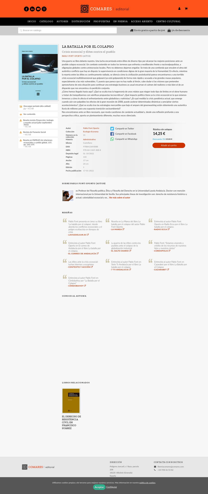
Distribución (81, 21)
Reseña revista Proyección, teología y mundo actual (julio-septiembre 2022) (37, 123)
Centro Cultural (168, 21)
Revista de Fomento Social (37, 133)
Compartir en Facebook (123, 134)
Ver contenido (28, 114)
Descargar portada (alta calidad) (37, 107)
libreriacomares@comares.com (171, 466)
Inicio (32, 21)
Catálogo (46, 21)
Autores (62, 21)
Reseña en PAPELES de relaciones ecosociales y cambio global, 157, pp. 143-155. (37, 143)
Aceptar (99, 487)
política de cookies (147, 482)
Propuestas (102, 21)
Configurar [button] (111, 486)
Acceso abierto (142, 21)
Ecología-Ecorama (90, 132)
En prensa (120, 21)
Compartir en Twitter (122, 129)
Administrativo (89, 139)
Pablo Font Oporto (72, 56)
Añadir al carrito (169, 145)
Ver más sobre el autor (119, 197)
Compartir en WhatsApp (123, 139)
